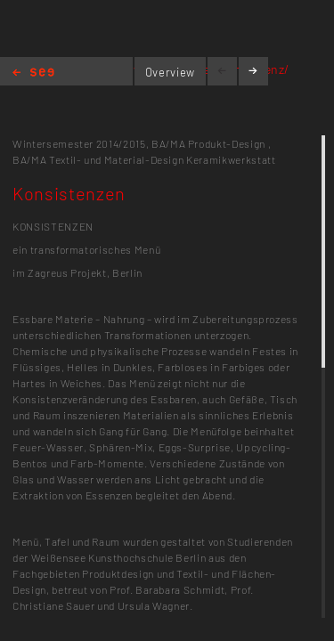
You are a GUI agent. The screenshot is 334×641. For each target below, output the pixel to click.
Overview (170, 72)
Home (33, 73)
